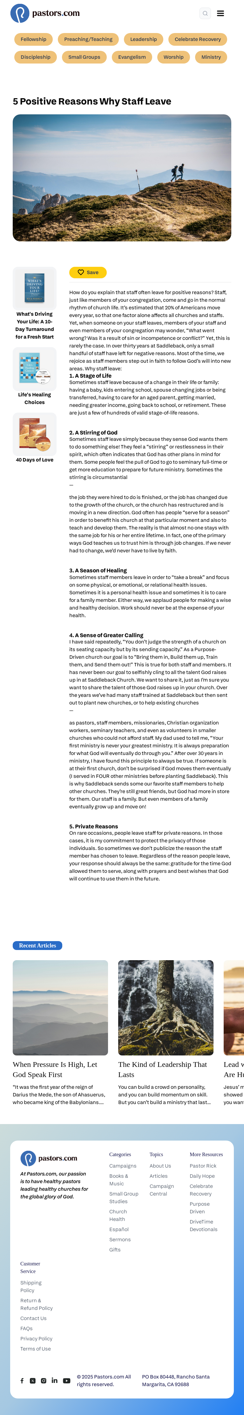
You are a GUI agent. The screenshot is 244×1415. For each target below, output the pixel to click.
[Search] (205, 13)
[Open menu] (220, 13)
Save (88, 272)
